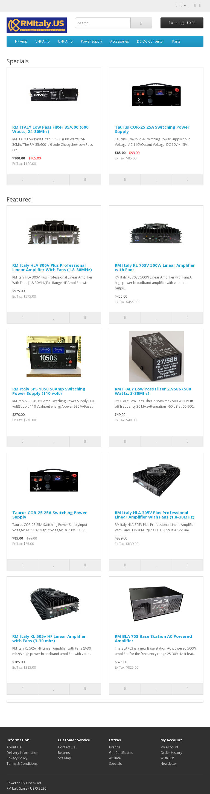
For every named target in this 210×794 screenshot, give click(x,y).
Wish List (167, 758)
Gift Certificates (121, 752)
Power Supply (91, 41)
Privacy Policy (17, 758)
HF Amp (21, 41)
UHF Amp (65, 41)
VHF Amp (43, 41)
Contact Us (66, 747)
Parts (176, 41)
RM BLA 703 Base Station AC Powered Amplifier (153, 638)
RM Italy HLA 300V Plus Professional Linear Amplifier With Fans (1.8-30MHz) (52, 267)
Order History (171, 752)
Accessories (119, 41)
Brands (114, 747)
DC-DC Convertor (150, 41)
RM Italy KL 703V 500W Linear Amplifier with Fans (155, 267)
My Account (169, 747)
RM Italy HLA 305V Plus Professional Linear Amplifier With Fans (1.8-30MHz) (154, 515)
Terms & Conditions (22, 763)
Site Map (64, 758)
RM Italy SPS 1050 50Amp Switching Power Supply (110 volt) (48, 391)
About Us (14, 747)
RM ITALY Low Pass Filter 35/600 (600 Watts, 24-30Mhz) (50, 129)
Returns (64, 752)
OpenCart (33, 783)
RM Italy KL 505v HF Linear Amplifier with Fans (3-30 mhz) (49, 638)
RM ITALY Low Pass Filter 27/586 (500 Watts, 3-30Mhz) (153, 391)
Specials (115, 763)
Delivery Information (22, 752)
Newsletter (169, 763)
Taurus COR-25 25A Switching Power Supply (152, 129)
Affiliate (115, 758)
